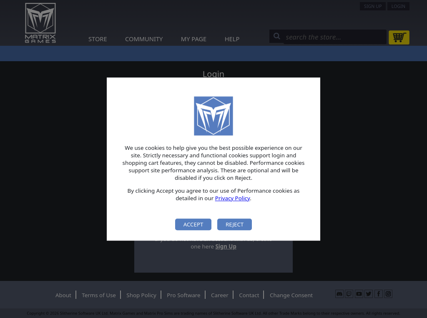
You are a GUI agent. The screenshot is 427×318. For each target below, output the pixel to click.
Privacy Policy (232, 198)
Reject (235, 224)
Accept (193, 224)
